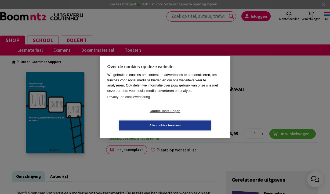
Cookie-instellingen (133, 118)
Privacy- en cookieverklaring (128, 104)
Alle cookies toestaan (197, 118)
